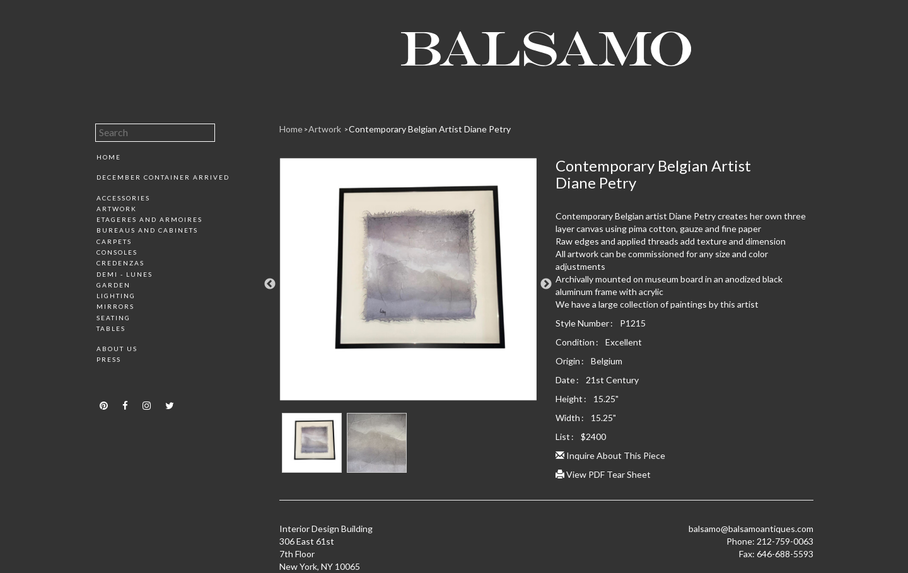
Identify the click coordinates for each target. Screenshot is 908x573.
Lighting (116, 295)
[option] (408, 284)
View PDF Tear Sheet (603, 474)
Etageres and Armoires (149, 219)
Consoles (116, 252)
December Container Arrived (163, 177)
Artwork (116, 208)
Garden (113, 285)
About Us (116, 348)
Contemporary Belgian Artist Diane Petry (430, 129)
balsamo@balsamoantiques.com (751, 528)
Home (108, 157)
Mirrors (115, 306)
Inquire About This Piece (610, 455)
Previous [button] (270, 284)
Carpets (114, 241)
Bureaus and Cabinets (147, 230)
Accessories (123, 198)
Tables (110, 328)
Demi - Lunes (124, 274)
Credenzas (120, 263)
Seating (113, 317)
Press (108, 359)
